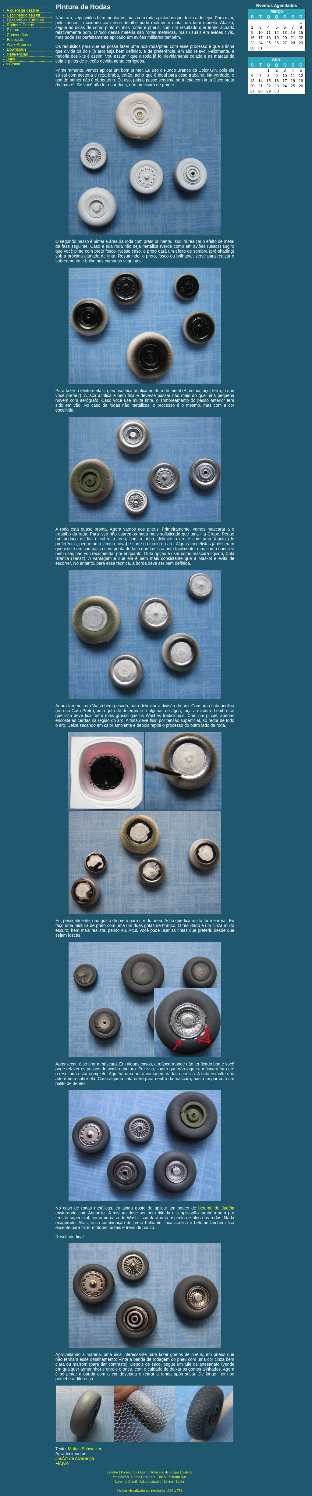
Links (10, 59)
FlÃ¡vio (62, 1463)
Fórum (126, 1472)
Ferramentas (177, 1477)
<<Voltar (13, 64)
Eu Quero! (140, 1472)
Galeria (187, 1472)
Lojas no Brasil (126, 1481)
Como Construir (143, 1477)
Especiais (15, 39)
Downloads (16, 49)
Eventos (113, 1472)
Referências (17, 54)
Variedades (121, 1477)
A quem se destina (23, 10)
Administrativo (150, 1481)
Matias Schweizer (84, 1448)
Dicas (162, 1477)
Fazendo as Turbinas (25, 20)
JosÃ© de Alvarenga (74, 1458)
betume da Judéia (216, 1208)
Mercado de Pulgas (165, 1472)
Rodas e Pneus (20, 25)
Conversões (17, 34)
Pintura (13, 29)
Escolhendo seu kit (23, 15)
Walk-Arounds (19, 44)
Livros (168, 1481)
